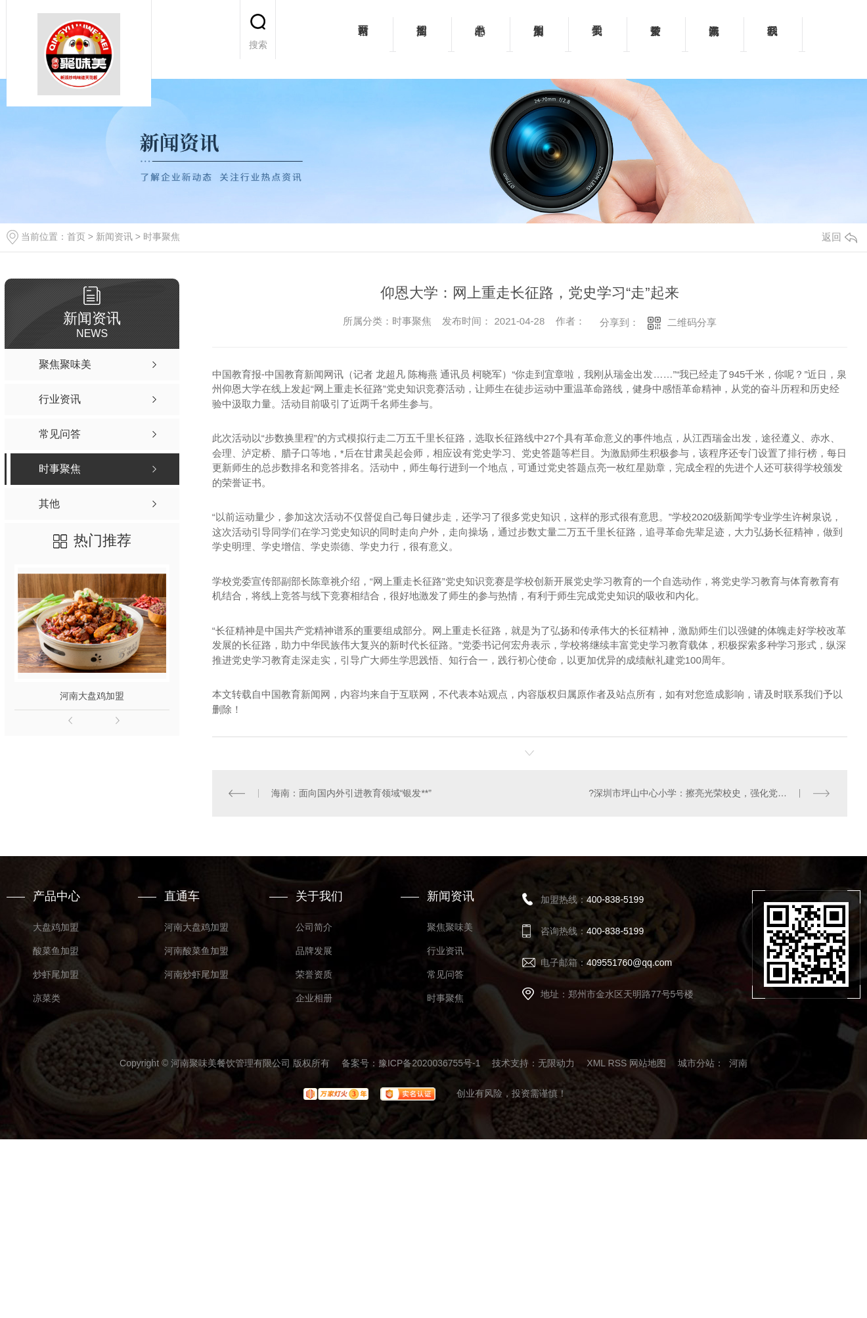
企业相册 (314, 998)
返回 (839, 236)
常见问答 (445, 974)
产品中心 (480, 39)
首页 (76, 236)
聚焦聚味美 (450, 927)
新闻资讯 (714, 39)
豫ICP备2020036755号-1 (429, 1063)
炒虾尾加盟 (56, 974)
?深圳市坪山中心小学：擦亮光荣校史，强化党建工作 (697, 793)
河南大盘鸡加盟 (92, 696)
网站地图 (647, 1063)
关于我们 (597, 39)
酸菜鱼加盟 (56, 950)
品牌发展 (314, 950)
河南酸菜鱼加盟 (196, 950)
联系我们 (773, 39)
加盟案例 (539, 39)
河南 (738, 1063)
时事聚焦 (161, 236)
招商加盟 (422, 39)
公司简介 (314, 927)
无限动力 (556, 1063)
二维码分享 (692, 322)
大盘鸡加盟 (56, 927)
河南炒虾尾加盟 (196, 974)
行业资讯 (445, 950)
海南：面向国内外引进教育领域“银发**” (351, 793)
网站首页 (363, 39)
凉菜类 (46, 998)
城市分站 (696, 1063)
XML (596, 1063)
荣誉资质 (656, 39)
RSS (617, 1063)
